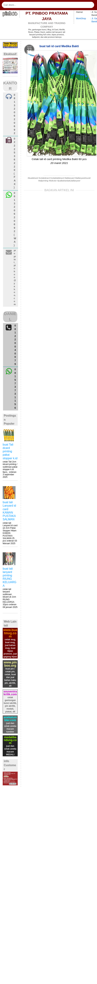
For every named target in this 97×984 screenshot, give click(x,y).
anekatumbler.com (10, 719)
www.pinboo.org (10, 664)
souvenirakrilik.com (10, 693)
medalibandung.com (10, 740)
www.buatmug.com (10, 633)
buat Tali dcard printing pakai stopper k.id (10, 451)
